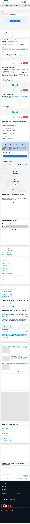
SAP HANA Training (5, 433)
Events (2, 5)
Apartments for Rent (5, 260)
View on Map (16, 41)
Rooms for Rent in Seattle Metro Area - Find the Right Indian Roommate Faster (15, 355)
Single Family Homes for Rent (7, 265)
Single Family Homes (25, 7)
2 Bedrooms (12, 223)
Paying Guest (4, 282)
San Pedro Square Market (7, 294)
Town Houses (17, 7)
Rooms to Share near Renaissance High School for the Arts (18, 340)
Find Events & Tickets (15, 489)
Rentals (11, 5)
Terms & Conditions (13, 512)
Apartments (7, 7)
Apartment (11, 75)
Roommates (6, 5)
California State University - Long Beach (9, 303)
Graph (3, 226)
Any (3, 223)
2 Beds (7, 474)
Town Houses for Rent (5, 263)
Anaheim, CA (4, 316)
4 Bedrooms (24, 223)
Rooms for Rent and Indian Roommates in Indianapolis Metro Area (14, 363)
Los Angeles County (21, 69)
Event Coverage (4, 493)
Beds (26, 164)
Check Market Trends (15, 155)
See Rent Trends (7, 36)
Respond (25, 63)
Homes (3, 474)
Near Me (2, 7)
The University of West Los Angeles (12, 107)
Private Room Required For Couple (8, 326)
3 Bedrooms (18, 223)
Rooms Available (5, 466)
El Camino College (10, 80)
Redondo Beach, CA (14, 69)
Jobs (20, 5)
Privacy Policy (20, 512)
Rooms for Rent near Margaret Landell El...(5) (9, 125)
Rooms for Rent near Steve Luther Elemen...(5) (9, 130)
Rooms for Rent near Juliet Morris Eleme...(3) (9, 133)
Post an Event (17, 493)
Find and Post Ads (15, 483)
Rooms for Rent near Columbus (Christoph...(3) (9, 138)
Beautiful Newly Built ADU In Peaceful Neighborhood (11, 472)
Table (8, 226)
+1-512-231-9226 (12, 499)
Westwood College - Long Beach (8, 306)
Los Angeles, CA (12, 96)
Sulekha (3, 2)
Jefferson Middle (22, 55)
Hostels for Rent (4, 270)
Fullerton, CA (4, 476)
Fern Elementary (14, 55)
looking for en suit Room (7, 94)
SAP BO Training (4, 430)
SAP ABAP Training (5, 428)
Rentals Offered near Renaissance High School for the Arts (18, 478)
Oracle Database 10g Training (7, 440)
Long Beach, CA (9, 252)
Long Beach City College (6, 304)
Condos (12, 7)
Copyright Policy (10, 513)
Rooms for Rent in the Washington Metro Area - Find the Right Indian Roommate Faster (15, 346)
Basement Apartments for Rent (7, 273)
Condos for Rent (4, 261)
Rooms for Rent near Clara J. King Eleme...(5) (9, 128)
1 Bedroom (7, 223)
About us (2, 512)
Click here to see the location (7, 254)
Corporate (15, 496)
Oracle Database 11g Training (7, 438)
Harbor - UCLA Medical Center (11, 54)
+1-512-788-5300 (5, 499)
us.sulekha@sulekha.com (6, 502)
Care (23, 5)
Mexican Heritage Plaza (6, 291)
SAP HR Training (4, 435)
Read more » (23, 358)
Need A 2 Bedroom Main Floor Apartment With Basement (14, 39)
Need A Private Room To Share (8, 67)
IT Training (16, 5)
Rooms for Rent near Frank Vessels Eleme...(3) (9, 131)
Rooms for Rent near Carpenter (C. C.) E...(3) (8, 136)
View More (20, 63)
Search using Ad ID (13, 14)
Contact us (7, 512)
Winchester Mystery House (7, 289)
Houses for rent (15, 189)
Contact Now (26, 316)
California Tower (5, 296)
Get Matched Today (15, 20)
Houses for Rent (4, 268)
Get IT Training (15, 486)
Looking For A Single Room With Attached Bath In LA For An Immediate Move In (16, 319)
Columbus (5, 0)
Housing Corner (5, 343)
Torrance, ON (11, 41)
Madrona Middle (8, 55)
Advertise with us (4, 513)
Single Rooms (4, 279)
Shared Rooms (4, 281)
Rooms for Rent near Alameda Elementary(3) (9, 135)
